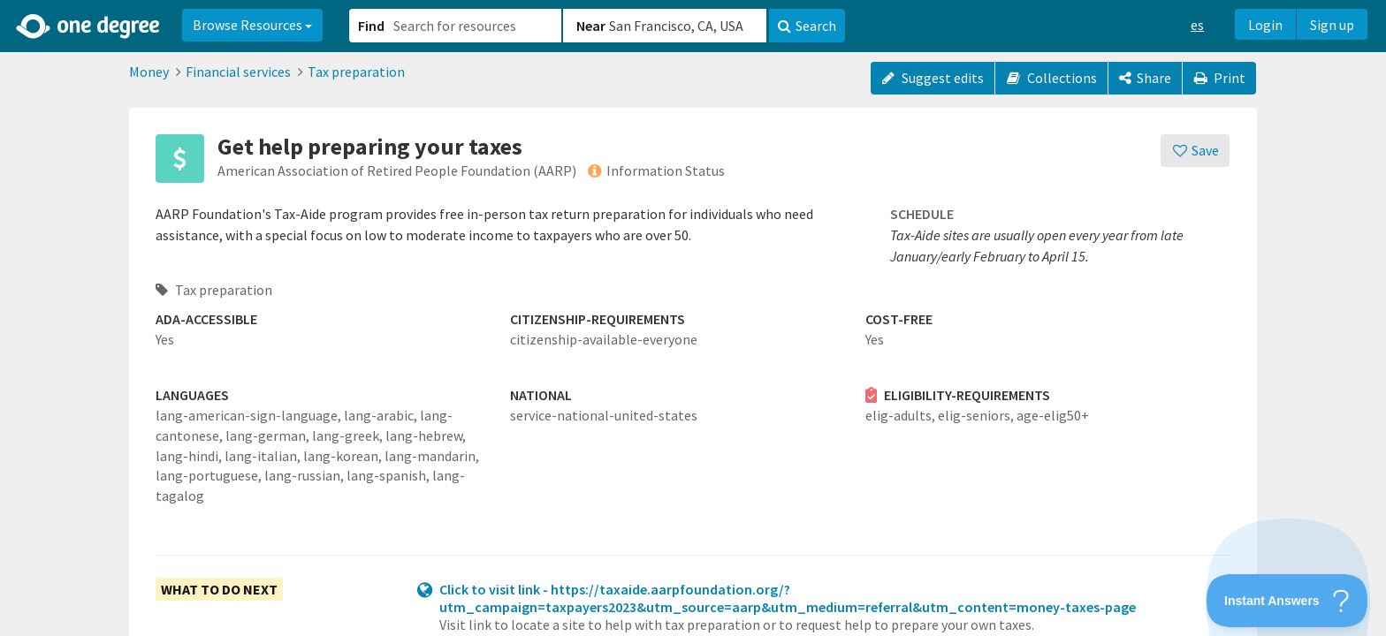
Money (149, 71)
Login (1265, 25)
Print (1219, 78)
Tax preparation (356, 71)
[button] (693, 318)
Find (371, 25)
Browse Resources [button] (252, 25)
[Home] (88, 26)
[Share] (1145, 78)
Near (590, 25)
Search (807, 25)
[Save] (1195, 150)
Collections (1051, 78)
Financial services (238, 71)
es (1197, 25)
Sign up (1332, 25)
